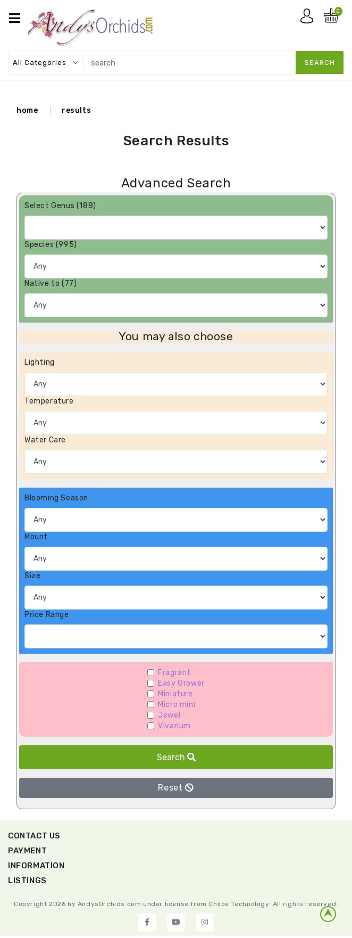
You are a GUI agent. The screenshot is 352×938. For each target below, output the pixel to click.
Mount (36, 536)
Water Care (45, 440)
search (320, 63)
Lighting (39, 362)
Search (176, 757)
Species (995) (50, 244)
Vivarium (174, 725)
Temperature (49, 401)
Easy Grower (181, 683)
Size (32, 575)
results (76, 110)
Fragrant (174, 672)
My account (309, 18)
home (27, 110)
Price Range (46, 614)
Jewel (169, 715)
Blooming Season (56, 498)
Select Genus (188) (60, 205)
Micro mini (176, 704)
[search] (211, 62)
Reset (176, 788)
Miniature (175, 693)
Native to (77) (50, 283)
